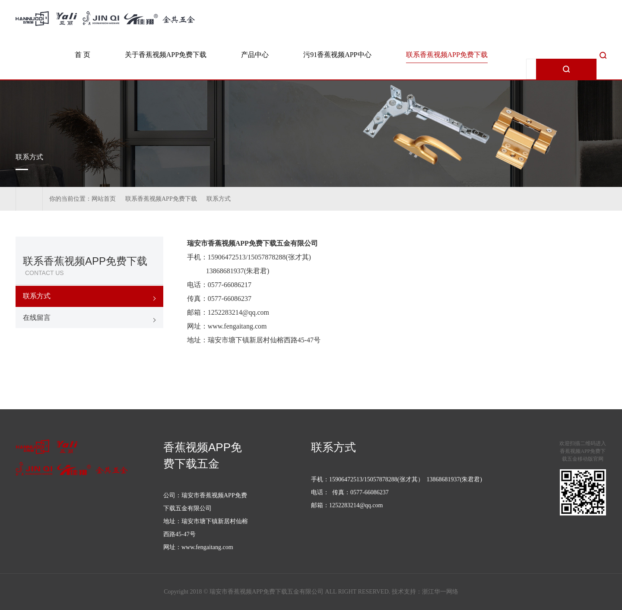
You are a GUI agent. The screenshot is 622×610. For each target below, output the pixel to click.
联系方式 (218, 199)
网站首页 (104, 199)
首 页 (82, 54)
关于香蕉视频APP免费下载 (165, 54)
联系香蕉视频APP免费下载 (447, 54)
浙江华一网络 (440, 591)
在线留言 (37, 317)
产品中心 (255, 54)
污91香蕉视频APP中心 (337, 54)
